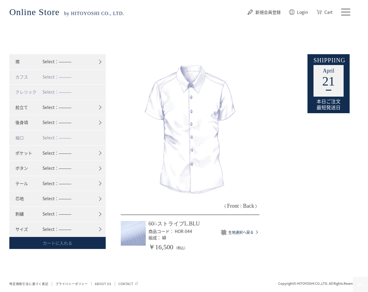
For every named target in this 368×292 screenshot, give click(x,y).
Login (302, 12)
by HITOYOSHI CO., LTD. (66, 13)
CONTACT (125, 283)
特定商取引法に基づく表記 (28, 283)
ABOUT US (103, 283)
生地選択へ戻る (241, 232)
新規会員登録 (268, 12)
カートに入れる (57, 243)
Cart (328, 12)
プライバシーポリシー (71, 283)
